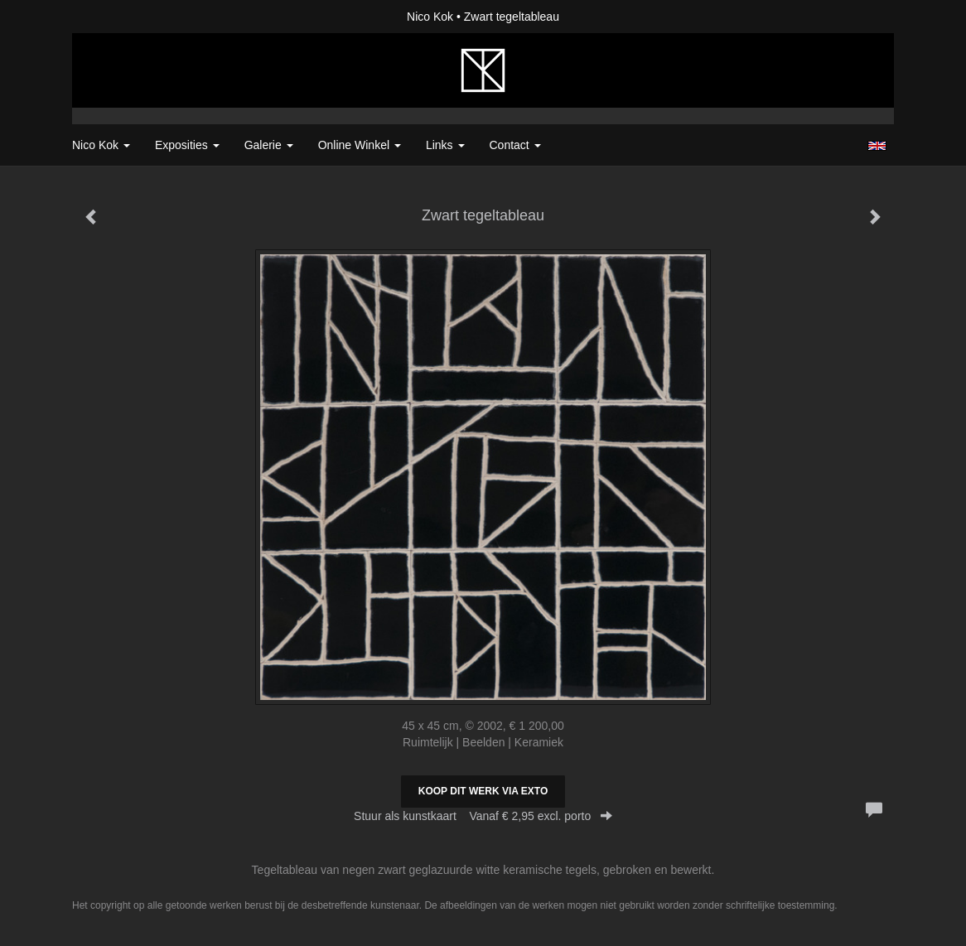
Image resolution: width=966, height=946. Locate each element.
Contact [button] (515, 145)
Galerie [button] (268, 145)
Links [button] (445, 145)
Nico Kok (430, 16)
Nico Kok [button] (101, 145)
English (876, 146)
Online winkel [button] (359, 145)
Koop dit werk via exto (483, 791)
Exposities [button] (187, 145)
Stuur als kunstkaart (483, 816)
